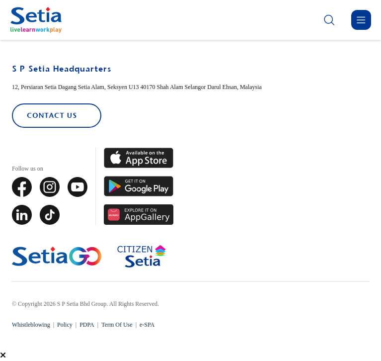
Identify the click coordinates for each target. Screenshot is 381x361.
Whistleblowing (31, 324)
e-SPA (147, 324)
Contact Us (51, 115)
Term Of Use (116, 324)
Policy (65, 324)
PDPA (86, 324)
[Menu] (361, 20)
